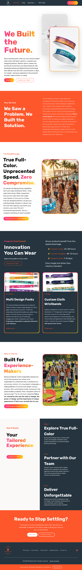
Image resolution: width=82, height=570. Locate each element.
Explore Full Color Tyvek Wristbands (16, 218)
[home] (9, 3)
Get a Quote (57, 567)
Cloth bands (34, 550)
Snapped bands (53, 550)
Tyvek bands (44, 550)
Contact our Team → (25, 80)
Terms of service (54, 561)
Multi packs (26, 550)
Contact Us (72, 3)
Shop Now (9, 80)
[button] (31, 3)
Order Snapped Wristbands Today (16, 406)
